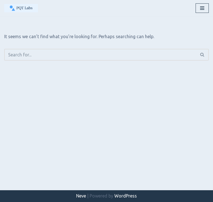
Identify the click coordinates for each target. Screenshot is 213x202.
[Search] (100, 55)
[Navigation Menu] (202, 8)
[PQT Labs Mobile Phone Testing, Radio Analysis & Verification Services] (21, 8)
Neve (81, 195)
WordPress (125, 195)
